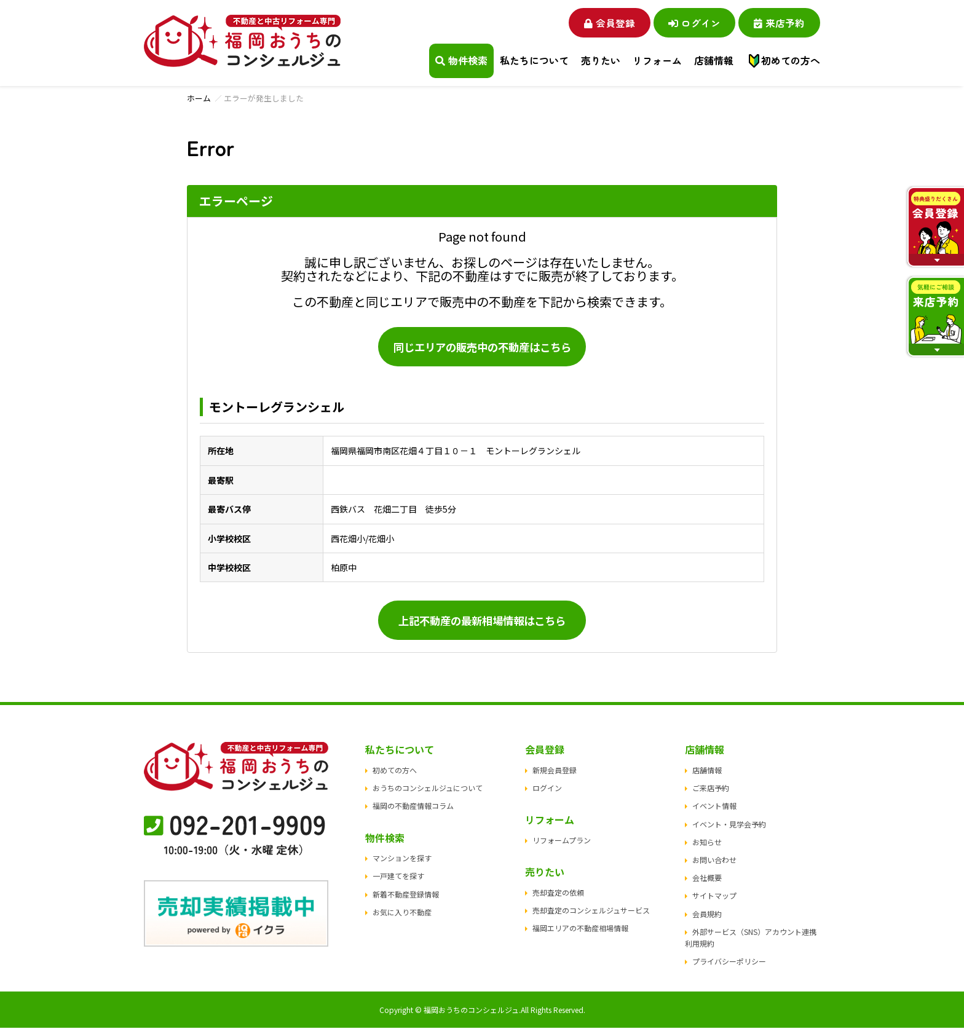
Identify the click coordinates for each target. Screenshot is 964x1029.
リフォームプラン (561, 841)
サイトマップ (714, 896)
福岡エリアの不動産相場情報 (580, 929)
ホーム (199, 98)
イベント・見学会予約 (729, 824)
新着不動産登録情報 (406, 894)
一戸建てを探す (398, 877)
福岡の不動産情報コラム (413, 807)
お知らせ (707, 843)
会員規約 (707, 914)
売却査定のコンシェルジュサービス (591, 911)
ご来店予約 (710, 789)
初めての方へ (790, 60)
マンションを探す (402, 859)
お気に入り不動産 (402, 913)
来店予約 (777, 22)
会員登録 (599, 22)
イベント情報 (714, 807)
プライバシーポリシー (729, 962)
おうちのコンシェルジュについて (428, 789)
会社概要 (707, 878)
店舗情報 (707, 771)
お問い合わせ (714, 861)
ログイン (688, 22)
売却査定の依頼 (558, 893)
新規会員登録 (554, 771)
